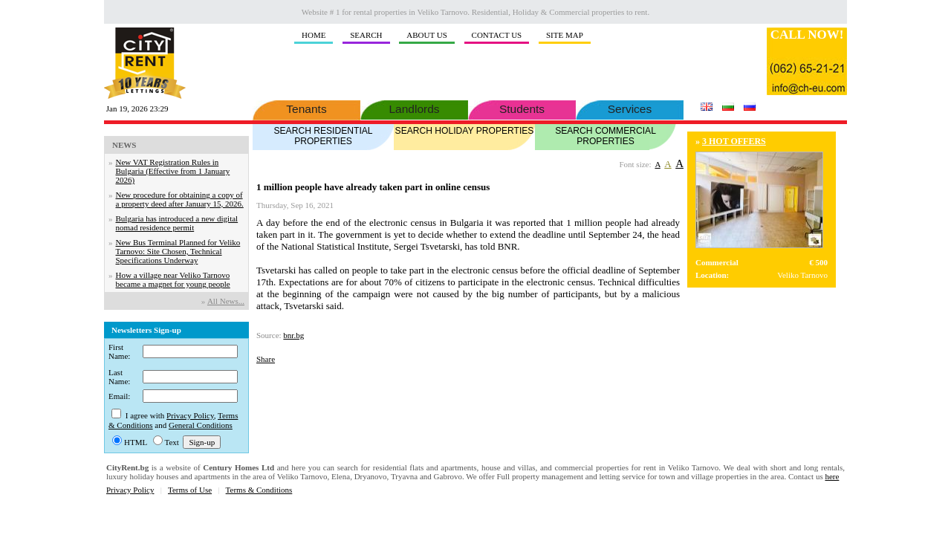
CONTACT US (497, 34)
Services (630, 107)
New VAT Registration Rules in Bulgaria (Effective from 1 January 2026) (173, 171)
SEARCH (366, 34)
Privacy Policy (190, 415)
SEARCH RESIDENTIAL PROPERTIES (323, 135)
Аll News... (225, 300)
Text (172, 442)
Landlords (414, 107)
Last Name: (119, 377)
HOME (313, 34)
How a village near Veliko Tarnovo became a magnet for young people (173, 279)
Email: (119, 396)
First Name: (119, 351)
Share (265, 358)
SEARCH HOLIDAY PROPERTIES (464, 130)
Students (522, 107)
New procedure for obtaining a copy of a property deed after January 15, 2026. (180, 199)
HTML (135, 442)
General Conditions (201, 425)
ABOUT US (426, 34)
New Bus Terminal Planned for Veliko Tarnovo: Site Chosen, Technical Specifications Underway (178, 251)
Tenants (306, 107)
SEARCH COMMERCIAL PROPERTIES (605, 135)
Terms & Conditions (259, 489)
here (832, 476)
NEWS (124, 144)
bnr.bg (293, 335)
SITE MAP (564, 34)
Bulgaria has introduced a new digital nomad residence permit (177, 223)
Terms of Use (190, 489)
